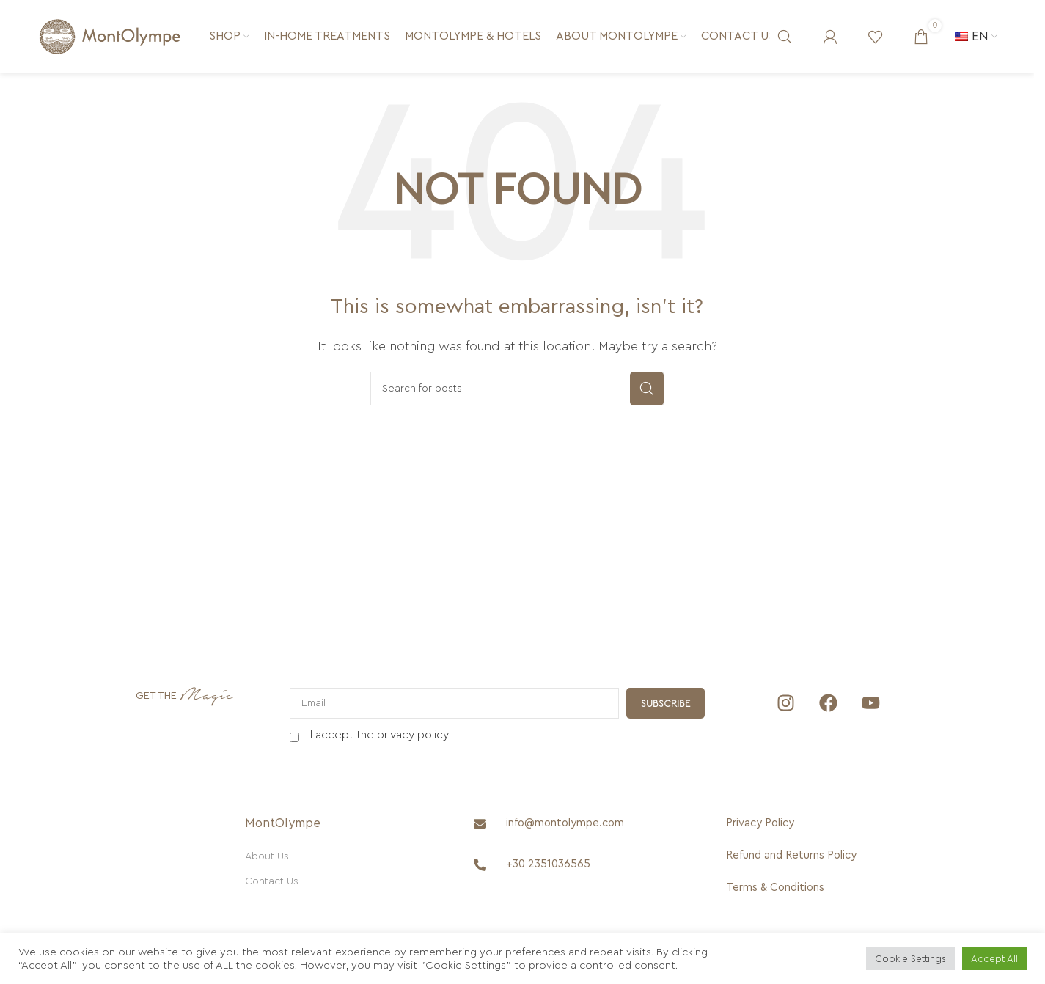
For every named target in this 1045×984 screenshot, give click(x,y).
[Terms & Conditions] (791, 888)
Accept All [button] (994, 958)
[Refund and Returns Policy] (791, 855)
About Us (267, 856)
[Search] (784, 36)
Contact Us (271, 881)
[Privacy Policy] (791, 823)
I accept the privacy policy (379, 735)
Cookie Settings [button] (910, 958)
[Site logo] (110, 36)
